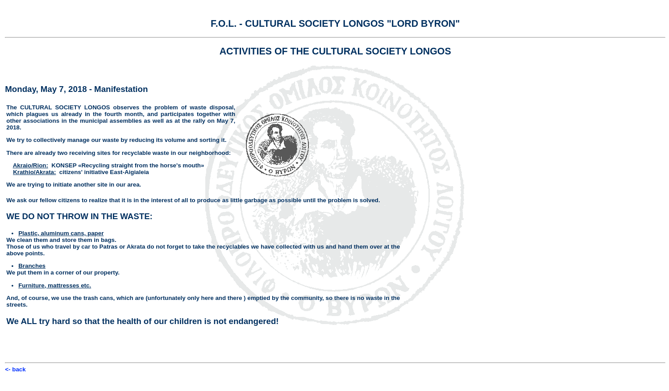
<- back (15, 369)
